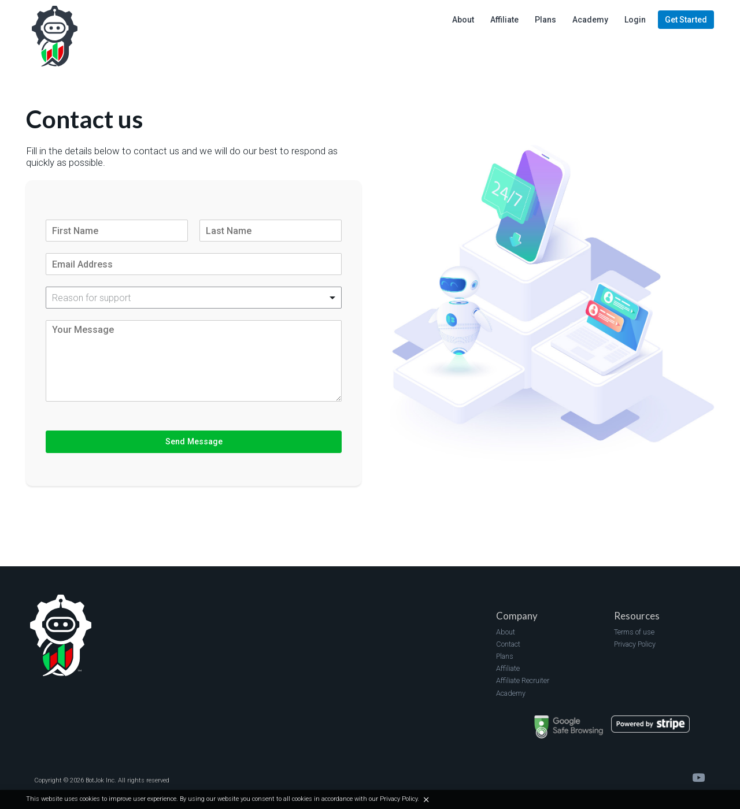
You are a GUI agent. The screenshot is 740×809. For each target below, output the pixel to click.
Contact (508, 644)
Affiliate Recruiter (522, 680)
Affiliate (508, 668)
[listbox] (194, 298)
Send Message (194, 441)
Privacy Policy (635, 644)
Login (635, 19)
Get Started (686, 19)
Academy (511, 693)
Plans (504, 656)
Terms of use (634, 632)
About (505, 632)
